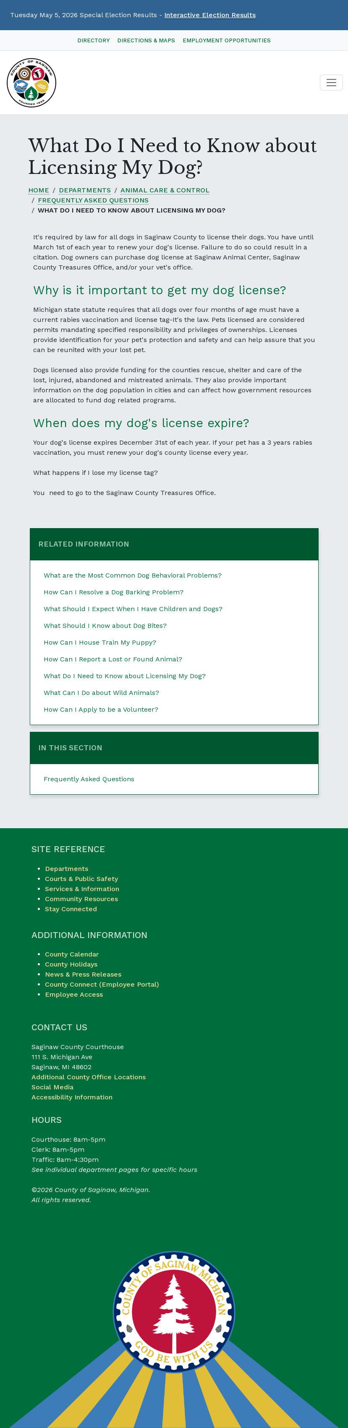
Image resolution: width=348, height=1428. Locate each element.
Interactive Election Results (210, 15)
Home (38, 190)
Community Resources (81, 899)
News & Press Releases (83, 974)
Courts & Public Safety (81, 879)
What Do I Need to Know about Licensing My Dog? (125, 676)
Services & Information (82, 889)
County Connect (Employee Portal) (102, 984)
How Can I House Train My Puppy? (100, 642)
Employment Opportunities (227, 40)
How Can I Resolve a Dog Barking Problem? (113, 592)
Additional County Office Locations (88, 1077)
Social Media (52, 1087)
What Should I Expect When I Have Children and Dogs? (133, 609)
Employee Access (74, 994)
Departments (85, 190)
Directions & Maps (146, 40)
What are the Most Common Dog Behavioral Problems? (133, 575)
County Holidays (71, 964)
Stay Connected (71, 909)
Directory (93, 40)
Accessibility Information (72, 1097)
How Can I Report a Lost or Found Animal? (113, 659)
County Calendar (72, 954)
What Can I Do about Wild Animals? (101, 693)
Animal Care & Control (164, 190)
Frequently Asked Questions (93, 200)
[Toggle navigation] (331, 83)
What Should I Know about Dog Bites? (105, 626)
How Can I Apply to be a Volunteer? (101, 709)
